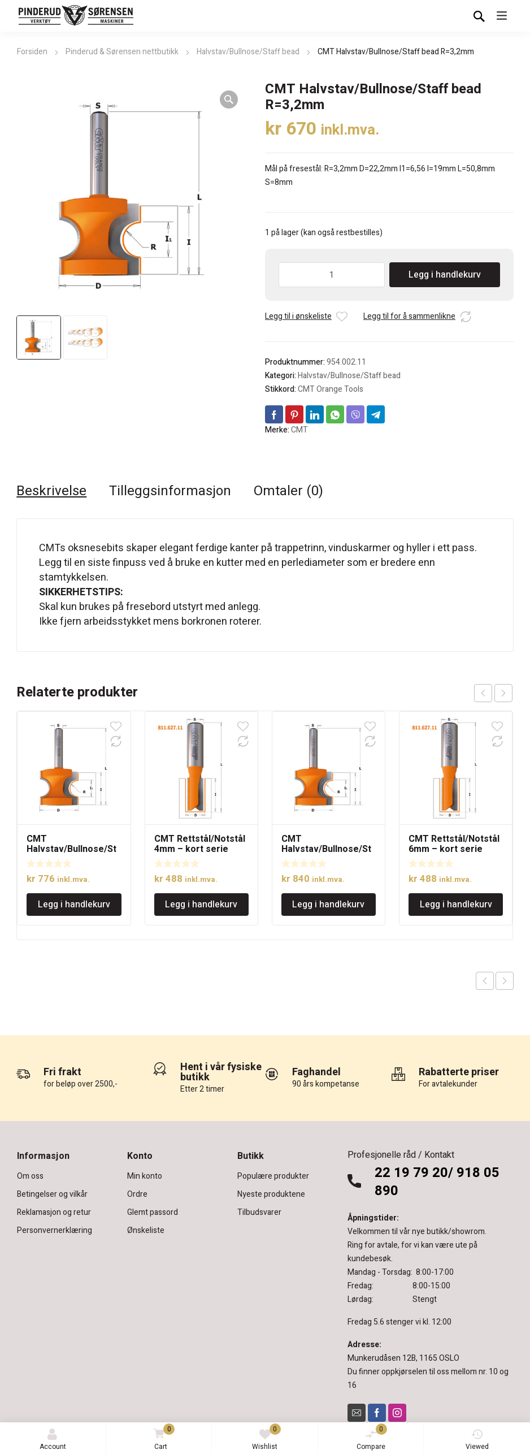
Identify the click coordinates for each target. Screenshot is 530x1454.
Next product (505, 981)
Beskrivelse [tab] (51, 491)
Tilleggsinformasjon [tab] (170, 491)
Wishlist (266, 1437)
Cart (162, 1438)
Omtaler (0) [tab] (288, 491)
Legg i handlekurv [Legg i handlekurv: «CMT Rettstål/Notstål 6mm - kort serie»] (456, 904)
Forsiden (32, 52)
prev (483, 693)
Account (53, 1440)
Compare (372, 1437)
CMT (299, 430)
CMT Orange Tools (330, 389)
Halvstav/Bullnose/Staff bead (248, 52)
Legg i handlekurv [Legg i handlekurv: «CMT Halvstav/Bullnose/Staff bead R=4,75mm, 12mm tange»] (74, 904)
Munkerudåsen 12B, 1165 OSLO (403, 1358)
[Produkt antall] (332, 274)
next (503, 693)
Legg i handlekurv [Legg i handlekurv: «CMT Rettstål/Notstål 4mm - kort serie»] (201, 904)
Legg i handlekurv (445, 275)
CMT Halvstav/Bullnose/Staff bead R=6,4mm (326, 849)
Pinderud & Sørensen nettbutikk (122, 52)
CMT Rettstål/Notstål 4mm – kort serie (199, 844)
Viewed (477, 1440)
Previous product (485, 981)
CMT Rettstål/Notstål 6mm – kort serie (454, 844)
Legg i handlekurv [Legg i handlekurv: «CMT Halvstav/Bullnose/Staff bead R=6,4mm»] (328, 904)
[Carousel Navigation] (493, 693)
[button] (229, 99)
